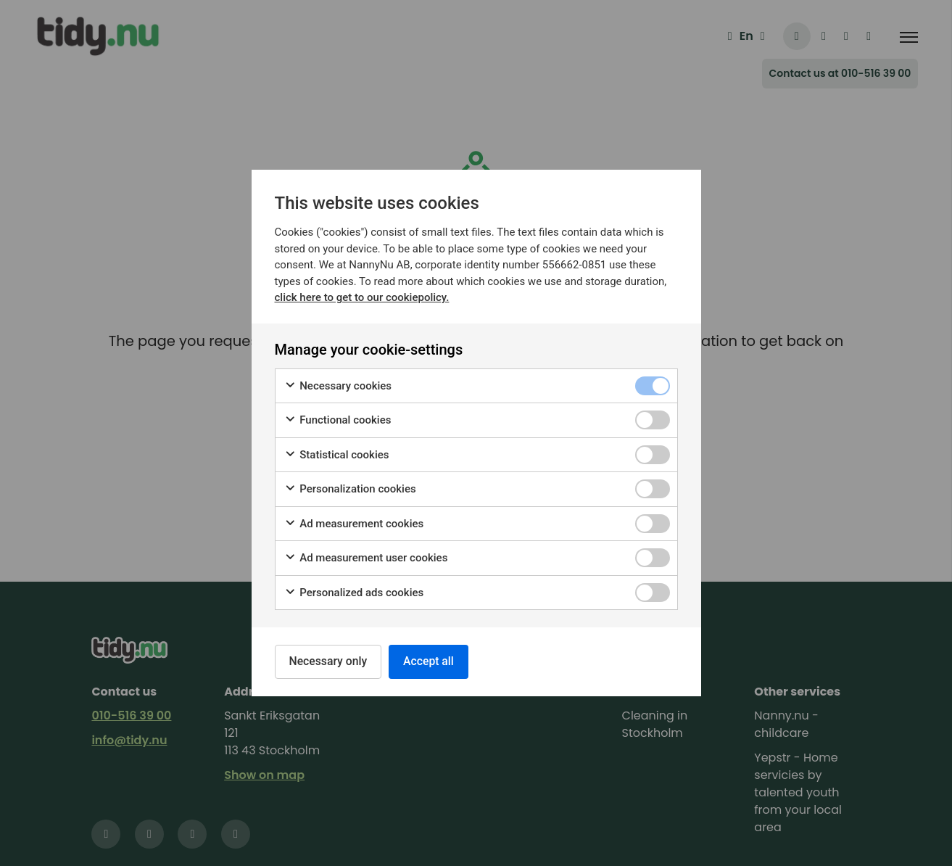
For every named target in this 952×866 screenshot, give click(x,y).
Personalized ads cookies (354, 592)
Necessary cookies (338, 385)
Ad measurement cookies (354, 523)
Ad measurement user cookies (366, 557)
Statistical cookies (336, 454)
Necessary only (329, 661)
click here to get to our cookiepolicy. (362, 296)
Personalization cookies (350, 488)
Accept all (432, 661)
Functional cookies (338, 419)
